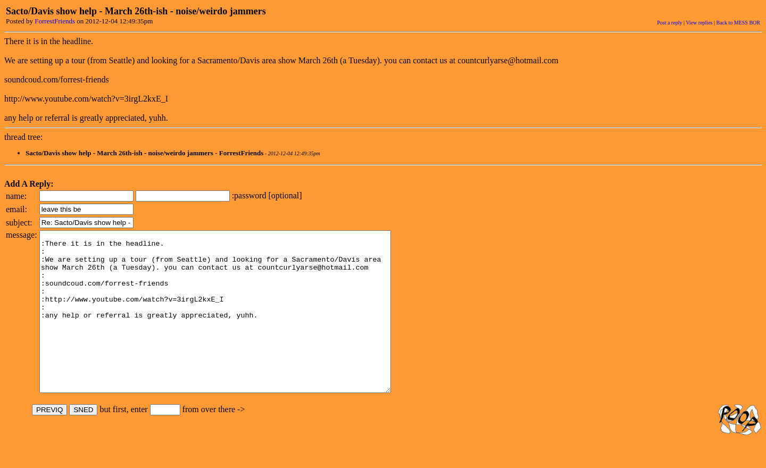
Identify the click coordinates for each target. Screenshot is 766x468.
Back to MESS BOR (738, 23)
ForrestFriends (55, 21)
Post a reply (669, 23)
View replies (699, 23)
